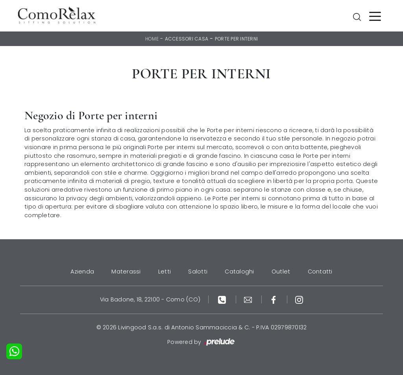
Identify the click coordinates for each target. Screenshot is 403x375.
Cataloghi (239, 271)
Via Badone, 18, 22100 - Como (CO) (150, 299)
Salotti (197, 271)
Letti (164, 271)
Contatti (320, 271)
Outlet (281, 271)
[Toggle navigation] (375, 15)
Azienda (82, 271)
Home (152, 38)
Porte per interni (236, 38)
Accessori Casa (187, 38)
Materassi (125, 271)
